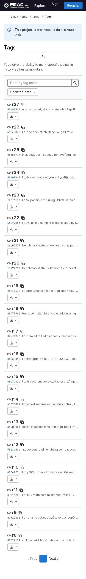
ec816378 (13, 290)
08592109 (13, 540)
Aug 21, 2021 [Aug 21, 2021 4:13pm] (65, 132)
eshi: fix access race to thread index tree (49, 427)
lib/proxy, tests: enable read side (44, 290)
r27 (15, 104)
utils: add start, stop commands (43, 109)
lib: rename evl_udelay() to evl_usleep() (48, 517)
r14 (15, 399)
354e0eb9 (13, 177)
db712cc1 (13, 517)
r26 (15, 127)
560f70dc (13, 222)
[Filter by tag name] (39, 83)
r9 (14, 512)
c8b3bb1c (13, 381)
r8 (14, 535)
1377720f (13, 268)
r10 (15, 467)
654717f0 (13, 313)
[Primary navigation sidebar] (5, 16)
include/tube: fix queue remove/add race (50, 154)
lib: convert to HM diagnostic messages (49, 336)
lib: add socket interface (38, 132)
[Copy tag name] (22, 104)
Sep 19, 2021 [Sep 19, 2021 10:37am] (75, 109)
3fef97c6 (13, 336)
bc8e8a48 (13, 359)
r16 (15, 353)
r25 (15, 149)
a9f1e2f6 (13, 495)
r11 (14, 489)
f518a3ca (13, 449)
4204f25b (13, 472)
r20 (15, 263)
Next (54, 558)
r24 (15, 172)
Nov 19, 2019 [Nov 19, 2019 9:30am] (70, 540)
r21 (15, 240)
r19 (15, 285)
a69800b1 (13, 427)
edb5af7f (13, 154)
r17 (15, 331)
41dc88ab (13, 132)
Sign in (55, 4)
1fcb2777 (13, 245)
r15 (15, 376)
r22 (15, 217)
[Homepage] (17, 5)
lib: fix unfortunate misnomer (41, 495)
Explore (40, 6)
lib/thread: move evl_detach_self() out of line (52, 177)
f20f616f (13, 200)
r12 (15, 444)
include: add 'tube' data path (41, 540)
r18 (15, 308)
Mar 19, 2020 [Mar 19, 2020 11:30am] (71, 495)
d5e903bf (13, 109)
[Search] (75, 83)
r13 (15, 421)
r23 (15, 195)
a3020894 (13, 404)
